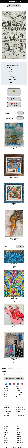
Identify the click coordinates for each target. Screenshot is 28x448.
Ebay (17, 413)
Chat (18, 430)
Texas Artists (19, 396)
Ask (18, 426)
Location (6, 399)
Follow (18, 434)
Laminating (6, 426)
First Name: (4, 368)
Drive (18, 422)
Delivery (5, 438)
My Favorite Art (19, 407)
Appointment (20, 424)
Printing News (7, 409)
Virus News (6, 413)
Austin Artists (19, 394)
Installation (5, 440)
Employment (20, 438)
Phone (18, 418)
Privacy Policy (7, 403)
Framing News (7, 411)
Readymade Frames (20, 405)
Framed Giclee (19, 401)
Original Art (18, 390)
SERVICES (6, 415)
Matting (5, 428)
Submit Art (19, 440)
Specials (18, 411)
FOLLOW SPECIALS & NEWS (14, 378)
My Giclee (18, 399)
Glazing (5, 430)
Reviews (6, 392)
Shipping (5, 442)
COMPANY (6, 386)
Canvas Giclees (19, 392)
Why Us (6, 388)
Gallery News (7, 407)
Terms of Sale (7, 405)
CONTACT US (20, 415)
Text (18, 420)
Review (19, 436)
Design (5, 436)
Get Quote (19, 432)
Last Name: (4, 371)
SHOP (17, 386)
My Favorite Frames (20, 409)
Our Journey (7, 390)
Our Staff (6, 396)
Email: (5, 374)
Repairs (5, 434)
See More (19, 118)
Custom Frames (19, 403)
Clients (5, 394)
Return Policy (7, 401)
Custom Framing (7, 418)
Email (18, 428)
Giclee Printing (6, 420)
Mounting (5, 424)
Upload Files (20, 442)
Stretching (5, 432)
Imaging (5, 422)
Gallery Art (18, 388)
